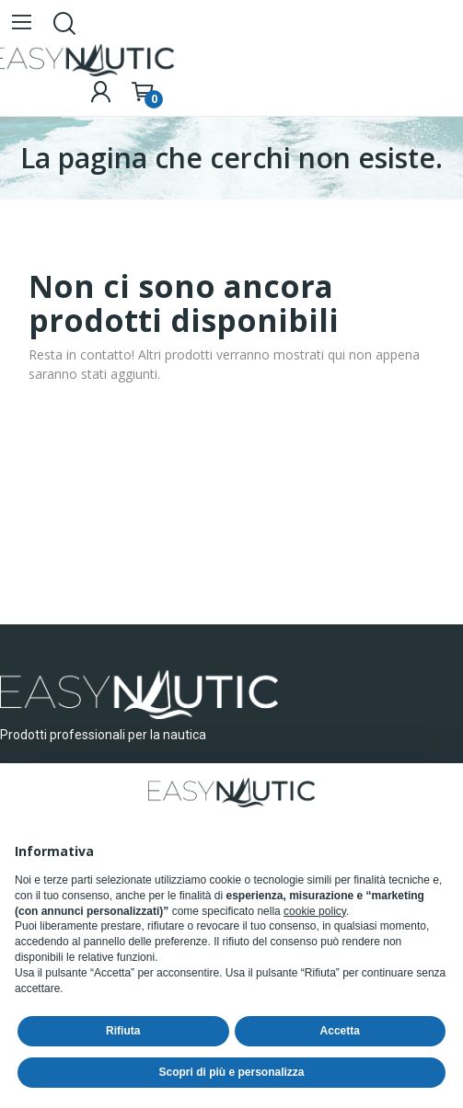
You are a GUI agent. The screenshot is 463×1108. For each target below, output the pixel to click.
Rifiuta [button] (123, 1030)
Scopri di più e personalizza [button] (231, 1072)
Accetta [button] (340, 1030)
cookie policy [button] (315, 911)
